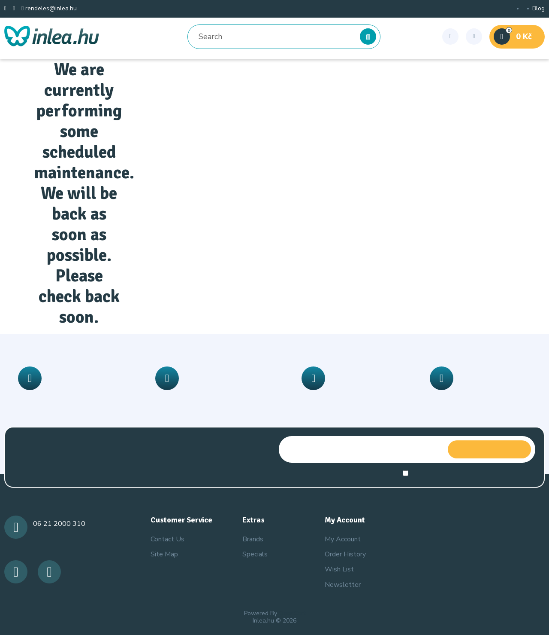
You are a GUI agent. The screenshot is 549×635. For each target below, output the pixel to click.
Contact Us (167, 539)
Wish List (339, 569)
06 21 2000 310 (59, 523)
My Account (343, 539)
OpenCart (292, 613)
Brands (252, 539)
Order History (345, 554)
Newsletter (343, 584)
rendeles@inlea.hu (49, 8)
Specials (255, 554)
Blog (538, 8)
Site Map (164, 554)
